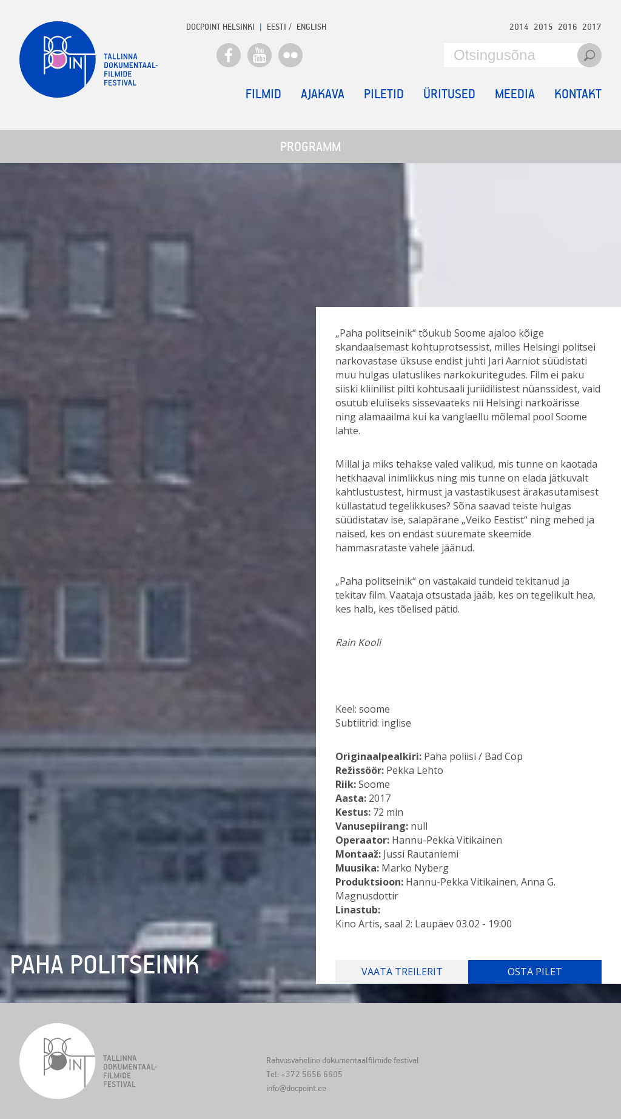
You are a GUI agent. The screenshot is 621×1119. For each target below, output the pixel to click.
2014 (519, 26)
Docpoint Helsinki (220, 26)
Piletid (384, 93)
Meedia (515, 93)
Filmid (263, 93)
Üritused (449, 93)
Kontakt (578, 93)
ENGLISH (311, 26)
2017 (592, 26)
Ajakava (322, 93)
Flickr (290, 55)
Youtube (259, 55)
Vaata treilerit (402, 971)
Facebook (229, 55)
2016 (567, 26)
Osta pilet (535, 971)
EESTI (276, 26)
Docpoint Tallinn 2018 (88, 59)
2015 (543, 26)
